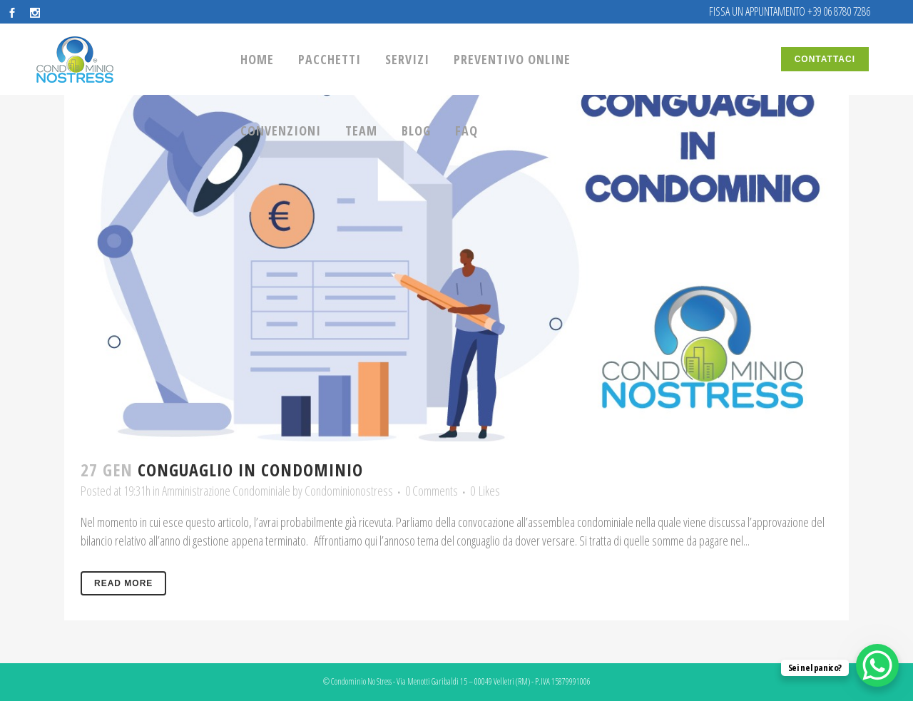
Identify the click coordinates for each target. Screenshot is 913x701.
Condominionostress (349, 490)
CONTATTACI (825, 59)
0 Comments (431, 490)
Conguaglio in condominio (250, 469)
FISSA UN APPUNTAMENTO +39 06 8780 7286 (789, 11)
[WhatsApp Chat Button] (877, 665)
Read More (123, 583)
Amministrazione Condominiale (226, 490)
